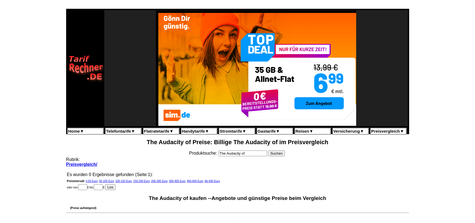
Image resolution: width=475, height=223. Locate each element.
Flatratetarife (159, 131)
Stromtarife (233, 131)
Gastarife (269, 131)
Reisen (304, 131)
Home (76, 131)
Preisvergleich (387, 131)
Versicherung (348, 131)
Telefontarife (120, 131)
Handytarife (195, 131)
